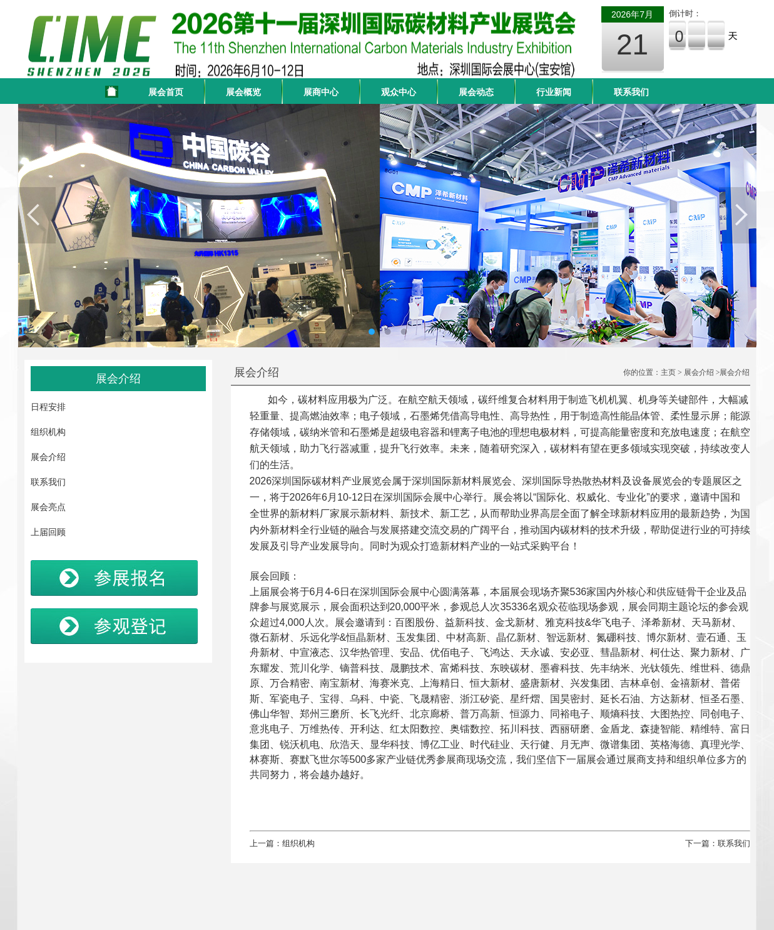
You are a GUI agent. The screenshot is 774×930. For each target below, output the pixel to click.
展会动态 (476, 92)
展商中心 (321, 92)
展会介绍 (48, 457)
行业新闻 (553, 92)
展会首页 (165, 92)
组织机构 (48, 432)
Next (737, 215)
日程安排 (48, 407)
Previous (37, 215)
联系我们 (631, 92)
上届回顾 (48, 532)
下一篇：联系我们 (717, 843)
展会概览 (243, 92)
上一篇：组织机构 (282, 843)
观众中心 (398, 92)
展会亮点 (48, 507)
